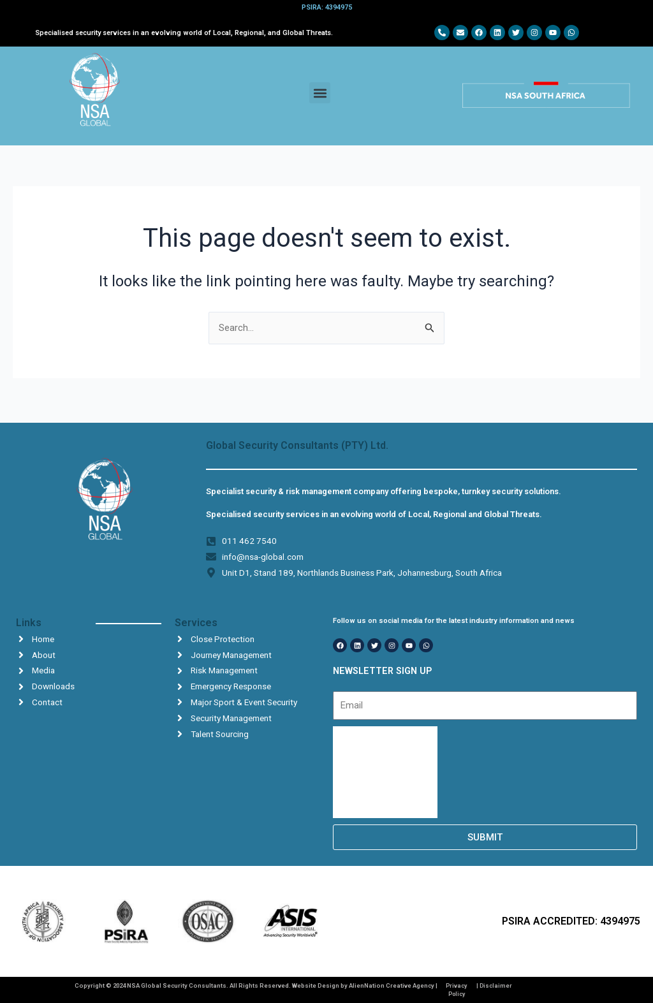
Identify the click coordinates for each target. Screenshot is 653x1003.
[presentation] (385, 772)
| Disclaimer (494, 985)
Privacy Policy (456, 989)
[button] (319, 92)
